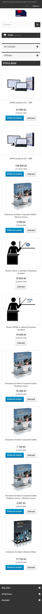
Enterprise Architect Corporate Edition (21, 440)
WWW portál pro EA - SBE (21, 103)
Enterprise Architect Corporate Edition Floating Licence (21, 384)
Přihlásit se (36, 6)
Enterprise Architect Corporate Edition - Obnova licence (21, 215)
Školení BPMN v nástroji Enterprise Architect (21, 328)
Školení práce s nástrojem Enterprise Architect (21, 272)
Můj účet (6, 587)
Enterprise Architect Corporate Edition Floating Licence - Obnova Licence (21, 497)
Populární (9, 63)
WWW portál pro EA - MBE (21, 159)
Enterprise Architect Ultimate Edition (21, 552)
